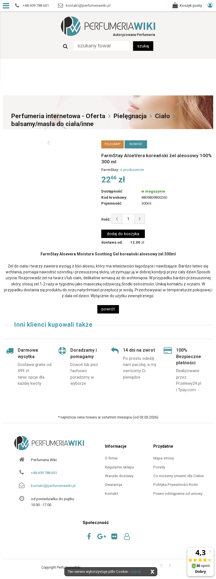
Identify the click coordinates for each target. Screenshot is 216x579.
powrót (108, 309)
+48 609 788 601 (44, 473)
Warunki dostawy (119, 476)
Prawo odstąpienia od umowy (177, 493)
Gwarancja (113, 484)
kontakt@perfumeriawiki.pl (53, 486)
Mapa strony (163, 458)
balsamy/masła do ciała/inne (52, 124)
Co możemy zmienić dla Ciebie (178, 476)
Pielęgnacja (130, 116)
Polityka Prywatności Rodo (175, 484)
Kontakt (111, 493)
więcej (135, 571)
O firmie (111, 458)
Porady (159, 467)
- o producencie (131, 170)
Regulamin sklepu (119, 467)
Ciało (162, 116)
